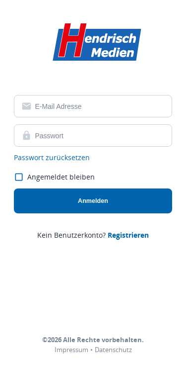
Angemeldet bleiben (54, 178)
